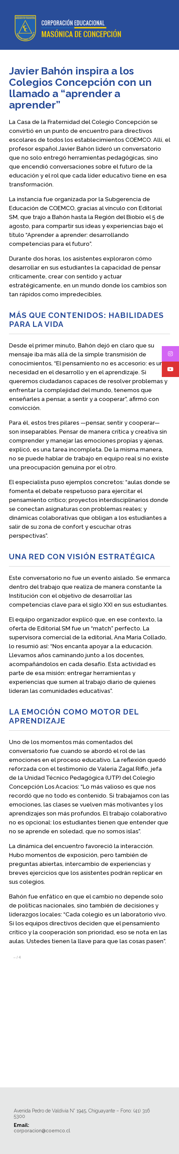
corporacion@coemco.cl (42, 1130)
